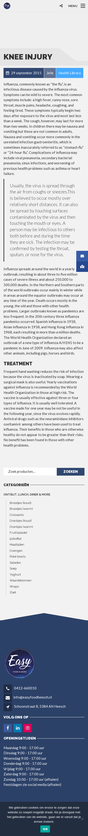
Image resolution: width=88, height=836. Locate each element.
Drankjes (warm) (21, 527)
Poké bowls (18, 556)
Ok (45, 829)
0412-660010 (25, 688)
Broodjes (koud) (20, 503)
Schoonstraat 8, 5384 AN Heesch (40, 706)
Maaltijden (17, 544)
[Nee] (82, 819)
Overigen (16, 550)
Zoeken (70, 472)
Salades (15, 562)
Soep (13, 568)
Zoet (13, 592)
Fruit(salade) (18, 532)
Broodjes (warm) (21, 508)
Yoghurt (15, 574)
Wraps (14, 586)
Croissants (17, 515)
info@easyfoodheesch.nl (32, 697)
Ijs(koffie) (16, 538)
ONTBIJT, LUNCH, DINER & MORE (27, 494)
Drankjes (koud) (21, 520)
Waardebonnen (20, 580)
